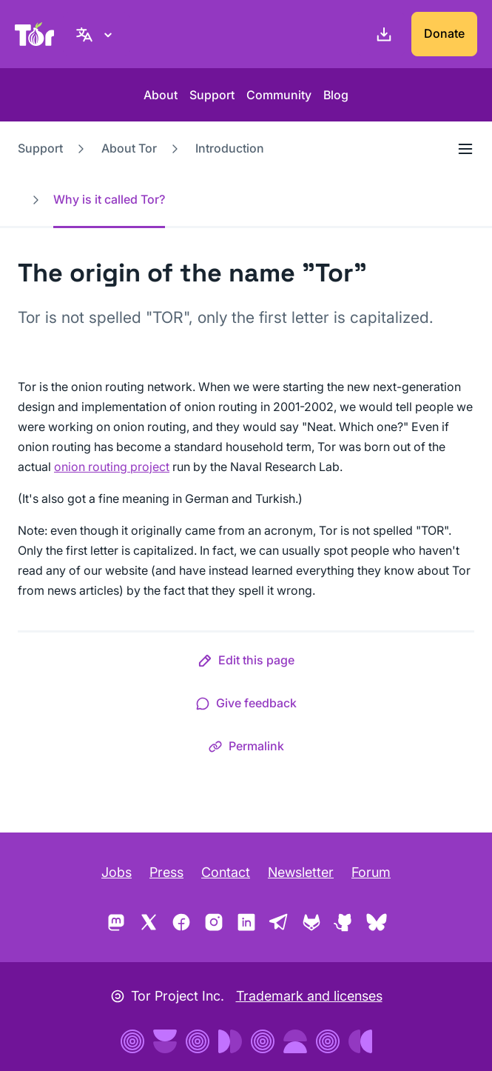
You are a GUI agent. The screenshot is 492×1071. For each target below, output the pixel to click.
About (161, 94)
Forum (371, 872)
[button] (246, 663)
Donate (444, 33)
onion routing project (111, 466)
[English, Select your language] (96, 34)
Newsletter (301, 872)
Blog (335, 94)
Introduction (229, 148)
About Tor (129, 148)
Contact (225, 872)
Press (166, 872)
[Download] (381, 34)
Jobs (116, 872)
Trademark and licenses (309, 996)
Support (212, 94)
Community (278, 94)
